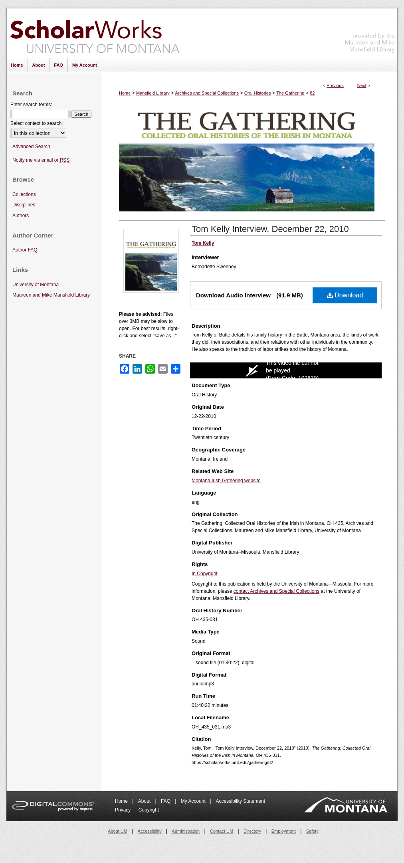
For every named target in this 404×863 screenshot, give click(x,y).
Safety (312, 831)
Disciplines (23, 205)
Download (345, 295)
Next (361, 85)
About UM (117, 831)
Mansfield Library (153, 93)
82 (312, 93)
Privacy (123, 810)
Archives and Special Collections (207, 93)
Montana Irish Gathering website (226, 480)
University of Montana (35, 284)
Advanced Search (31, 146)
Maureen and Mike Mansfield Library (370, 31)
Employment (283, 831)
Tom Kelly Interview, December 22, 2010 (270, 229)
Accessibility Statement (240, 801)
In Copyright (205, 573)
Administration (186, 831)
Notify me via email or (40, 160)
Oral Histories (257, 93)
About (145, 801)
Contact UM (221, 831)
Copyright (149, 810)
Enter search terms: (31, 104)
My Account (194, 801)
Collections (24, 194)
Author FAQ (25, 250)
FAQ (166, 801)
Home (125, 93)
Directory (252, 831)
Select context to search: (36, 123)
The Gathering (290, 93)
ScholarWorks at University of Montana (95, 33)
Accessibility (150, 831)
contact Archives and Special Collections (276, 591)
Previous (335, 85)
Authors (20, 215)
